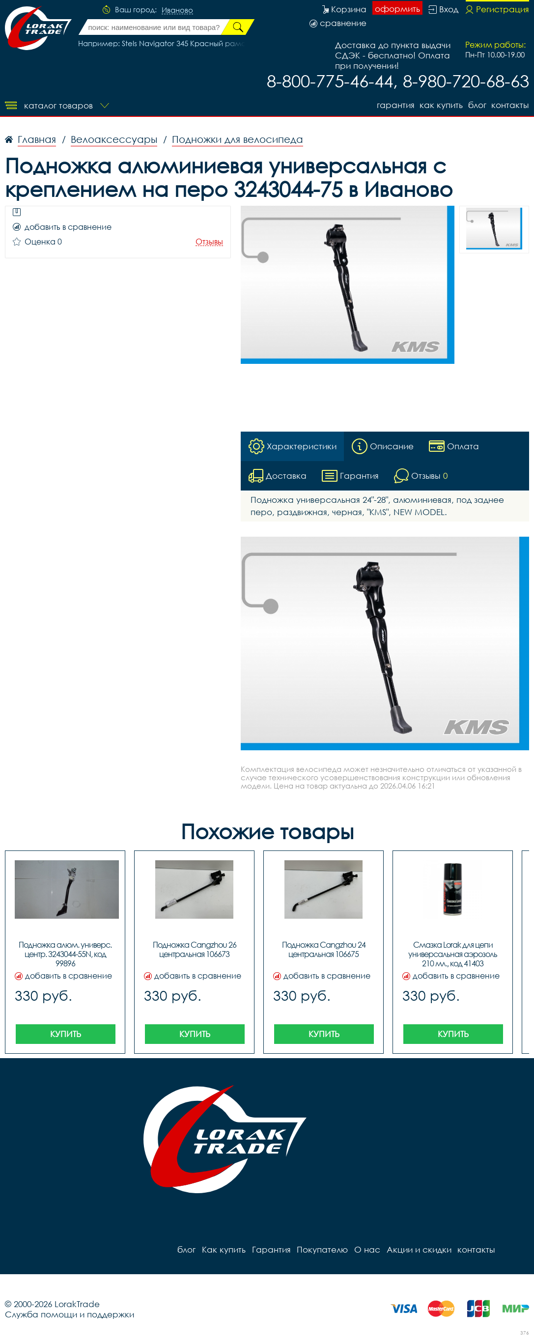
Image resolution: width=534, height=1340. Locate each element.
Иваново (177, 10)
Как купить (440, 104)
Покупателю (321, 1249)
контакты (510, 104)
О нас (366, 1249)
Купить (65, 1034)
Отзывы (209, 242)
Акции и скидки (417, 1249)
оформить (397, 8)
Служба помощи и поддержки (69, 1314)
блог (477, 104)
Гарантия (394, 104)
